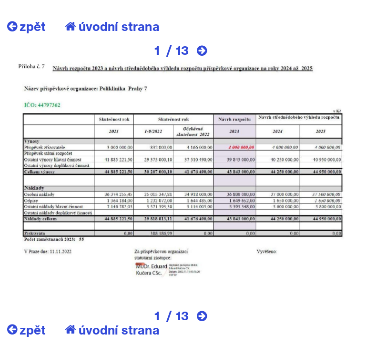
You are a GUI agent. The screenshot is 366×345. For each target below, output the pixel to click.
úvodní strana (112, 26)
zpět (26, 26)
